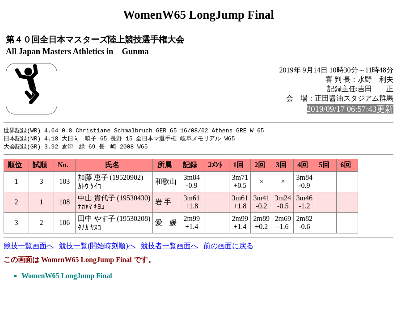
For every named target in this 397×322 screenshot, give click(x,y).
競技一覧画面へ (29, 247)
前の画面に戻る (228, 247)
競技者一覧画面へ (169, 247)
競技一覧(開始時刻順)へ (97, 247)
